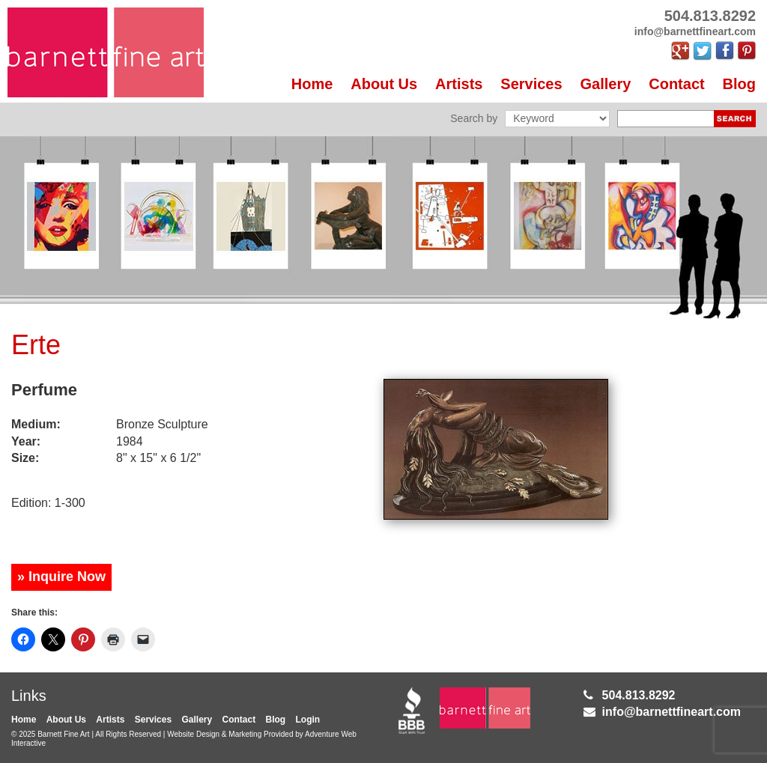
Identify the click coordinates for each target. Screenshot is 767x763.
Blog (739, 84)
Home (312, 84)
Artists (458, 84)
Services (531, 84)
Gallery (605, 84)
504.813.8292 (639, 695)
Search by (473, 118)
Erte (36, 344)
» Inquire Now (61, 576)
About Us (384, 84)
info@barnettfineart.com (671, 711)
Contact (676, 84)
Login (308, 719)
